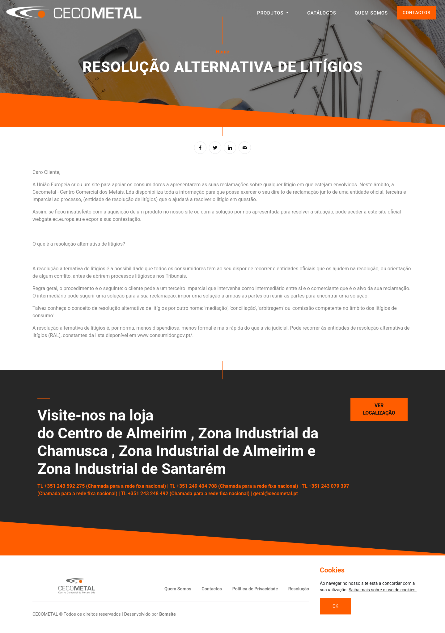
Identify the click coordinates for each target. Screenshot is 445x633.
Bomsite (167, 614)
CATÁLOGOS (321, 13)
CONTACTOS (416, 12)
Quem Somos (177, 589)
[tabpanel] (222, 63)
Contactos (211, 589)
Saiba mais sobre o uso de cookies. (383, 589)
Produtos (271, 13)
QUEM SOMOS (371, 13)
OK (335, 606)
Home (222, 51)
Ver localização (379, 409)
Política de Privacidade (255, 589)
